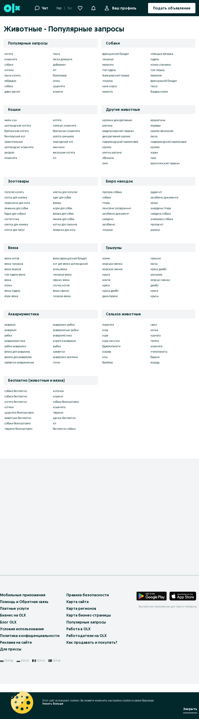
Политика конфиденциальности (29, 635)
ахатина (107, 125)
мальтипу (108, 64)
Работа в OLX (78, 629)
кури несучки (111, 341)
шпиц (56, 80)
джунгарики (110, 296)
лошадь (155, 362)
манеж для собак (63, 219)
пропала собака (112, 192)
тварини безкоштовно (18, 428)
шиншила (156, 274)
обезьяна (108, 158)
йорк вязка (11, 296)
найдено (108, 219)
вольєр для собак (63, 213)
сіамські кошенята (64, 125)
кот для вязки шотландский (70, 263)
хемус (154, 203)
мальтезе (156, 75)
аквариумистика (14, 341)
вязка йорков (12, 269)
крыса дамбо (110, 290)
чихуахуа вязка (62, 274)
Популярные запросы (86, 622)
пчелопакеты (159, 351)
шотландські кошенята (18, 147)
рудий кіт (156, 192)
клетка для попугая (65, 192)
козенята (156, 346)
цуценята (59, 86)
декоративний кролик (116, 136)
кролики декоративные (117, 120)
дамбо (154, 285)
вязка (7, 280)
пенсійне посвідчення (116, 208)
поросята (108, 324)
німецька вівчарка (162, 54)
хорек (154, 152)
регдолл (9, 152)
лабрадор (10, 80)
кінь (104, 357)
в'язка (8, 285)
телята (155, 341)
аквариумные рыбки (66, 330)
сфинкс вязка (61, 280)
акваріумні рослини (65, 357)
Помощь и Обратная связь (24, 601)
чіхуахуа (107, 80)
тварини (58, 412)
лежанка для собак (16, 208)
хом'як (106, 280)
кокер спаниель (161, 64)
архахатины (158, 120)
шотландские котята (17, 125)
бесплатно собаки (64, 428)
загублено (108, 224)
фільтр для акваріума (17, 351)
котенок (58, 391)
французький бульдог (164, 80)
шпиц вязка (60, 269)
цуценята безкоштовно (19, 412)
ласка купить (12, 75)
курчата (156, 335)
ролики (155, 230)
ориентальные (13, 141)
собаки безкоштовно (17, 423)
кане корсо (109, 86)
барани (155, 357)
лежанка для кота (64, 230)
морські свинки (160, 280)
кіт (55, 70)
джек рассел (12, 91)
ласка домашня (62, 59)
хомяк (106, 258)
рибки (8, 335)
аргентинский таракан (165, 163)
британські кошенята (66, 131)
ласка (154, 136)
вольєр (57, 203)
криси (154, 290)
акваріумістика (62, 335)
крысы (155, 296)
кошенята (10, 59)
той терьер (157, 70)
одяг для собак (62, 197)
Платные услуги (14, 608)
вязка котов (11, 258)
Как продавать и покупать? (91, 642)
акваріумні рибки (64, 324)
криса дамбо (158, 269)
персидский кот (63, 141)
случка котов (61, 285)
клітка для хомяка (15, 197)
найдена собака (161, 213)
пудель (155, 59)
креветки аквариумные (19, 362)
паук (153, 158)
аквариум (10, 330)
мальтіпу (107, 91)
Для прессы (10, 649)
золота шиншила (63, 136)
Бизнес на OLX (13, 615)
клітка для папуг (14, 230)
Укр (58, 8)
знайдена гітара (161, 208)
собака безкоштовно (66, 401)
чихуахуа (108, 59)
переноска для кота (17, 203)
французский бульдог (115, 54)
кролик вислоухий (162, 131)
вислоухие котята (64, 152)
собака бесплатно (15, 391)
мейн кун (10, 120)
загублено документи (164, 197)
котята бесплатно (15, 401)
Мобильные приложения (22, 595)
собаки (8, 64)
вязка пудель (12, 290)
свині (154, 324)
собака (8, 86)
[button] (93, 7)
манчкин (59, 147)
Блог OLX (8, 622)
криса (106, 285)
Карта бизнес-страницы (88, 615)
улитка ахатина (112, 152)
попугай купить (14, 192)
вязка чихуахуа (13, 263)
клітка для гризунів (65, 224)
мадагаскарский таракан (118, 131)
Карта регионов (81, 608)
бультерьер (60, 75)
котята (8, 54)
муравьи (156, 125)
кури (105, 335)
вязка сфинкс (61, 290)
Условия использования (22, 629)
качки (154, 330)
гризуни (156, 258)
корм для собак (62, 208)
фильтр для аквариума (18, 357)
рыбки (57, 346)
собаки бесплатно (15, 396)
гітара (106, 203)
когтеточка (11, 219)
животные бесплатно (17, 418)
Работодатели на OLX (86, 635)
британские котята (16, 131)
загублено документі (115, 213)
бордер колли (159, 91)
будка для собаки (15, 213)
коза (105, 330)
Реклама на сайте (16, 642)
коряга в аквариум (64, 341)
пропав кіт (157, 224)
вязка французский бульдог (70, 258)
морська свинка (112, 263)
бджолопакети (111, 346)
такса (56, 54)
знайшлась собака (162, 219)
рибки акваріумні (15, 346)
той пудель (109, 70)
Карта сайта (77, 601)
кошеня (58, 91)
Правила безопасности (87, 595)
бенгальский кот (14, 136)
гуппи (56, 362)
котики (9, 70)
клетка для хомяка (16, 224)
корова (106, 351)
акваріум (9, 324)
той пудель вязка (14, 274)
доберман (59, 64)
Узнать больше (52, 703)
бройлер (107, 362)
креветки (59, 351)
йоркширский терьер (115, 75)
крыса (106, 274)
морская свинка (112, 269)
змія (105, 163)
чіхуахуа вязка (62, 296)
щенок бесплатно (64, 418)
